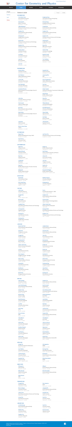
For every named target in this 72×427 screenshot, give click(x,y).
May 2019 (19, 278)
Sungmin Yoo (45, 280)
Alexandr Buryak (21, 151)
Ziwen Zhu (45, 98)
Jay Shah (20, 303)
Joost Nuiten (45, 299)
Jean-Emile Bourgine (22, 285)
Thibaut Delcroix (46, 103)
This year (58, 12)
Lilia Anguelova (46, 344)
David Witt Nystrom (46, 107)
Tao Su (44, 190)
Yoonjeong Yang (46, 263)
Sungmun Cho (45, 35)
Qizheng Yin (20, 169)
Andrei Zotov (45, 336)
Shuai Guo (20, 156)
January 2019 (20, 403)
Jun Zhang (20, 54)
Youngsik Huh (21, 383)
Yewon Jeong (21, 258)
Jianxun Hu (45, 156)
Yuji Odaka (45, 117)
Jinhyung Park (45, 121)
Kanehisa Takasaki (22, 327)
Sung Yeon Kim (45, 230)
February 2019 (20, 381)
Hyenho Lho (45, 165)
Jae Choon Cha (46, 134)
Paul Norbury (21, 331)
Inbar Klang (20, 308)
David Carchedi (46, 285)
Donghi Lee (45, 244)
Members (8, 14)
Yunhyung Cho (21, 35)
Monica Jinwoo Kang (22, 126)
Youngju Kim (20, 235)
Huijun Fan (20, 146)
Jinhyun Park (21, 392)
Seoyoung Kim (21, 21)
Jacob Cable (20, 79)
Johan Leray (20, 190)
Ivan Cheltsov (21, 349)
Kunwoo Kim (20, 40)
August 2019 (20, 176)
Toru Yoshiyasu (46, 59)
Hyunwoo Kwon (46, 409)
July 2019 (19, 188)
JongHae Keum (46, 226)
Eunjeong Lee (45, 272)
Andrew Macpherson (47, 294)
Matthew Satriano (46, 177)
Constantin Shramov (22, 89)
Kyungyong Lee (46, 182)
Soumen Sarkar (46, 199)
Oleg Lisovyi (45, 327)
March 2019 (20, 364)
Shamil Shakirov (46, 331)
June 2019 (19, 224)
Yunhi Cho (45, 397)
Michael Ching (21, 294)
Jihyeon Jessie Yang (46, 204)
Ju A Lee (19, 249)
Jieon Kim (44, 235)
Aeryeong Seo (45, 240)
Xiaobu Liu (45, 146)
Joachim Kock (45, 308)
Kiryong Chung (45, 21)
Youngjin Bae (45, 26)
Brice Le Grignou (21, 388)
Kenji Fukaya (45, 151)
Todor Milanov (21, 317)
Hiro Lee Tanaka (21, 313)
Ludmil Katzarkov (21, 353)
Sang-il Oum (20, 134)
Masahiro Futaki (46, 54)
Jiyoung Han (20, 263)
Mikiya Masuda (21, 370)
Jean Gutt (20, 59)
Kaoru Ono (45, 45)
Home (57, 1)
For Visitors (51, 7)
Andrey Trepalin (46, 89)
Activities (31, 7)
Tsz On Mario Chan (22, 17)
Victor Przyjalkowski (47, 79)
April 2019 (19, 342)
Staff (8, 17)
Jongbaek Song (21, 204)
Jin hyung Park (21, 208)
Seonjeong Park (21, 240)
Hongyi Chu (20, 344)
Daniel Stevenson (21, 299)
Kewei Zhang (45, 93)
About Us (11, 7)
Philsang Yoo (20, 366)
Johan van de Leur (46, 322)
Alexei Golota (21, 112)
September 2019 (21, 144)
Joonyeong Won (46, 75)
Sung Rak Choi (45, 70)
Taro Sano (44, 84)
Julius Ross (20, 98)
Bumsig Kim (45, 353)
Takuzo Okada (45, 112)
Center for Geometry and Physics (36, 3)
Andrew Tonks (21, 289)
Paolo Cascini (21, 103)
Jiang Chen (20, 121)
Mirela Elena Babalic (47, 358)
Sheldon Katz (21, 409)
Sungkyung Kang (46, 17)
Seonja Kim (20, 230)
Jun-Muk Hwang (21, 405)
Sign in (64, 1)
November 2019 (21, 68)
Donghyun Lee (45, 213)
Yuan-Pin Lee (20, 138)
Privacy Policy (8, 425)
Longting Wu (20, 160)
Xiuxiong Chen (45, 349)
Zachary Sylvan (21, 49)
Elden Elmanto (21, 375)
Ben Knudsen (20, 199)
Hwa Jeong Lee (21, 254)
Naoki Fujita (20, 177)
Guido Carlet (20, 322)
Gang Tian (20, 165)
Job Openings (61, 7)
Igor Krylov (20, 107)
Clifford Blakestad (21, 26)
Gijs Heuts (44, 303)
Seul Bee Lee (20, 268)
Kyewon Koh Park (21, 226)
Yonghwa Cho (21, 31)
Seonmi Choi (45, 258)
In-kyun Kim (20, 397)
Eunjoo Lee (45, 249)
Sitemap (61, 1)
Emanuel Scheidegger (47, 169)
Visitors (8, 20)
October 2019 (20, 132)
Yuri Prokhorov (21, 75)
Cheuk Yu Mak (45, 49)
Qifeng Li (44, 366)
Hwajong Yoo (21, 213)
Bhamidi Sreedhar (46, 370)
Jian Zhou (44, 160)
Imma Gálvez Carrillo (47, 289)
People (21, 7)
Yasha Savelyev (21, 280)
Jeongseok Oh (45, 388)
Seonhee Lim (45, 254)
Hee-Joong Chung (21, 182)
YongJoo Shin (45, 313)
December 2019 (21, 15)
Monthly (63, 12)
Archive (40, 7)
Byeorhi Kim (20, 272)
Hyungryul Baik (46, 208)
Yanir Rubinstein (21, 84)
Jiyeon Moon (45, 268)
